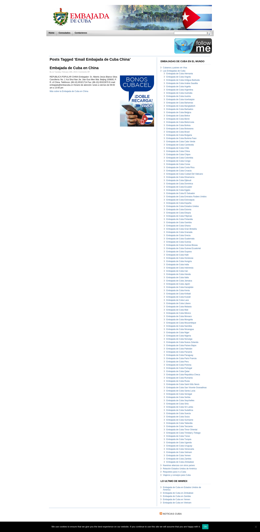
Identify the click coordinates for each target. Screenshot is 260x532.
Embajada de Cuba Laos (177, 300)
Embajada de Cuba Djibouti (178, 180)
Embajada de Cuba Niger (177, 332)
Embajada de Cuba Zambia (178, 459)
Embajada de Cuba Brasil (178, 132)
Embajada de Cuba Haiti (177, 255)
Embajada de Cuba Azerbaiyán (180, 99)
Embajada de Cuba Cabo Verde (180, 141)
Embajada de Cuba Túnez (178, 436)
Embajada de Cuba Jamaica (179, 281)
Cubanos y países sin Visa (175, 67)
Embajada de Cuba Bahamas (179, 103)
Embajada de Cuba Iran (177, 271)
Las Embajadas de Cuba (174, 71)
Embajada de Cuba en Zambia (177, 496)
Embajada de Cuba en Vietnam (177, 503)
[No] (255, 526)
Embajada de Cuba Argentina (179, 90)
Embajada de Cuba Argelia (178, 86)
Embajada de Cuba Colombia (179, 158)
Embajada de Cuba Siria (177, 404)
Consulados (64, 33)
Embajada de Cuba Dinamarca (180, 177)
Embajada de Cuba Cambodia (180, 145)
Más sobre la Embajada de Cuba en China (69, 91)
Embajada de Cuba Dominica (179, 183)
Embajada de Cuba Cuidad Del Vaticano (184, 174)
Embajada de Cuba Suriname (179, 420)
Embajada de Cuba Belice (178, 115)
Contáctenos (81, 33)
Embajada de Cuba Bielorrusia (180, 122)
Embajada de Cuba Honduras (179, 258)
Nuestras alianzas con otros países (179, 465)
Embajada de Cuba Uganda (179, 442)
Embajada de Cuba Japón (178, 284)
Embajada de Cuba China (178, 151)
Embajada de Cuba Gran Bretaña (181, 229)
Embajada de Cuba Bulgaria (179, 135)
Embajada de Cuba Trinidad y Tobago (183, 433)
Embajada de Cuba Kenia (178, 290)
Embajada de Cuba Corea (178, 164)
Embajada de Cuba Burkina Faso (181, 138)
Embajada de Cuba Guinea (178, 242)
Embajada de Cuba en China (74, 68)
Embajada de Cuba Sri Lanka (179, 407)
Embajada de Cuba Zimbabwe (180, 462)
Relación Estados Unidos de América (180, 468)
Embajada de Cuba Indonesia (179, 268)
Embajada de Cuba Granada (179, 232)
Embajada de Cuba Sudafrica (179, 410)
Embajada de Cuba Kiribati (178, 293)
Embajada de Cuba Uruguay (179, 446)
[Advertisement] (111, 46)
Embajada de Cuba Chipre (178, 154)
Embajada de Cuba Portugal (179, 368)
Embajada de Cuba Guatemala (180, 238)
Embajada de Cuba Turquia (178, 439)
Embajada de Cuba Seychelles (180, 400)
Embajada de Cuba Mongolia (179, 319)
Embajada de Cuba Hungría (179, 261)
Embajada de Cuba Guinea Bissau (182, 245)
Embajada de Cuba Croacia (178, 170)
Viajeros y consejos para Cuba (177, 475)
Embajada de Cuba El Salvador (180, 193)
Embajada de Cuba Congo (178, 161)
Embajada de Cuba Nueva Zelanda (182, 342)
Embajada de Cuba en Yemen (176, 499)
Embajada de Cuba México (178, 313)
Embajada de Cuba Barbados (179, 109)
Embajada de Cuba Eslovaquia (180, 200)
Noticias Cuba (172, 513)
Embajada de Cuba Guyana (179, 251)
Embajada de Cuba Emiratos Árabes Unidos (186, 196)
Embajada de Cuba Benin (178, 119)
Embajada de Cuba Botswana (179, 128)
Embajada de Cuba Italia (177, 277)
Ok (205, 526)
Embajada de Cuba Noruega (179, 339)
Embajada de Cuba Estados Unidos (182, 206)
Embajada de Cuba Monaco (179, 316)
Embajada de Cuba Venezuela (180, 449)
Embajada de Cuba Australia (179, 93)
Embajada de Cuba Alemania (179, 73)
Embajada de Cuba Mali (177, 310)
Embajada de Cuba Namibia (179, 326)
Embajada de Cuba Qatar (178, 371)
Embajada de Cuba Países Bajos (181, 345)
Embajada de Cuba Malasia (178, 306)
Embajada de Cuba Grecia (178, 235)
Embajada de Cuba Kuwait (178, 297)
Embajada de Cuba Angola (178, 77)
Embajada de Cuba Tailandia (179, 423)
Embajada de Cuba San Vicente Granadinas (186, 387)
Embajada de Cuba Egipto (178, 190)
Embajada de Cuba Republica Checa (183, 374)
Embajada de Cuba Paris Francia (181, 358)
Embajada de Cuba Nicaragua (180, 329)
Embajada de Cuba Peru (177, 361)
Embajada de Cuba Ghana (178, 226)
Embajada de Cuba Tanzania (179, 426)
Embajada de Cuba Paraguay (179, 355)
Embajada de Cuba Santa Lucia (180, 391)
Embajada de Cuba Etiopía (178, 213)
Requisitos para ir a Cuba (174, 472)
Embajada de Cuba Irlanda (178, 274)
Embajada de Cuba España (178, 203)
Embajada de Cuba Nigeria (178, 336)
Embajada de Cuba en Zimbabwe (178, 493)
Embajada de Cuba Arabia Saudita (182, 83)
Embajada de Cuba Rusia (178, 381)
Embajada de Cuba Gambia (179, 222)
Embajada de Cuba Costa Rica (180, 167)
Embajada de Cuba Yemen (178, 455)
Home (51, 33)
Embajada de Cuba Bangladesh (180, 106)
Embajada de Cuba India (177, 264)
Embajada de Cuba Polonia (178, 365)
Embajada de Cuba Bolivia (178, 125)
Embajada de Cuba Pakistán (179, 349)
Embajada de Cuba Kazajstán (179, 287)
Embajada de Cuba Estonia (178, 209)
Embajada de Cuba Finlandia (179, 219)
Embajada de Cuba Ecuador (179, 187)
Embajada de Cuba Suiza (178, 416)
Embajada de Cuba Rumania (179, 378)
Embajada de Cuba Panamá (179, 352)
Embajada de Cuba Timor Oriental (181, 429)
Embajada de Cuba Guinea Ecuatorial (183, 248)
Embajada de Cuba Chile (177, 148)
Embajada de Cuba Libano (178, 303)
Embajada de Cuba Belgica (178, 112)
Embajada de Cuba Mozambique (181, 323)
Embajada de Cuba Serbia (178, 397)
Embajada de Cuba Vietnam (179, 452)
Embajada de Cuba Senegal (179, 394)
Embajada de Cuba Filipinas (179, 216)
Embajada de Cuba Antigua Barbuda (183, 80)
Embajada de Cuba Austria (178, 96)
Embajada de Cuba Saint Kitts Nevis (182, 384)
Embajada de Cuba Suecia (178, 413)
